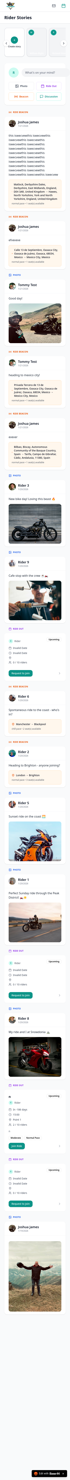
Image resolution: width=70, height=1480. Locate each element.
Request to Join (21, 673)
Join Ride (17, 1146)
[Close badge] (63, 1473)
